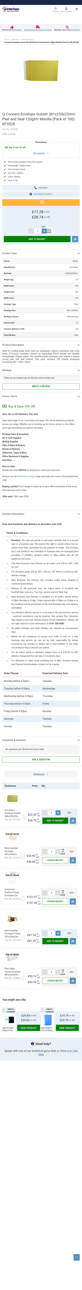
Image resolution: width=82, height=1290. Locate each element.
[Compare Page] (55, 9)
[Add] (44, 231)
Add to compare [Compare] (8, 1010)
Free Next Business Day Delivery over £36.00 (38, 30)
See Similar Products (41, 194)
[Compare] (75, 239)
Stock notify (55, 860)
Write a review (9, 134)
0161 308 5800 (75, 30)
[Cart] (76, 9)
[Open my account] (66, 9)
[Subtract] (31, 231)
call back (40, 187)
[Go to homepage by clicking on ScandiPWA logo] (10, 9)
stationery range (26, 476)
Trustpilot (18, 30)
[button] (41, 70)
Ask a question (41, 759)
